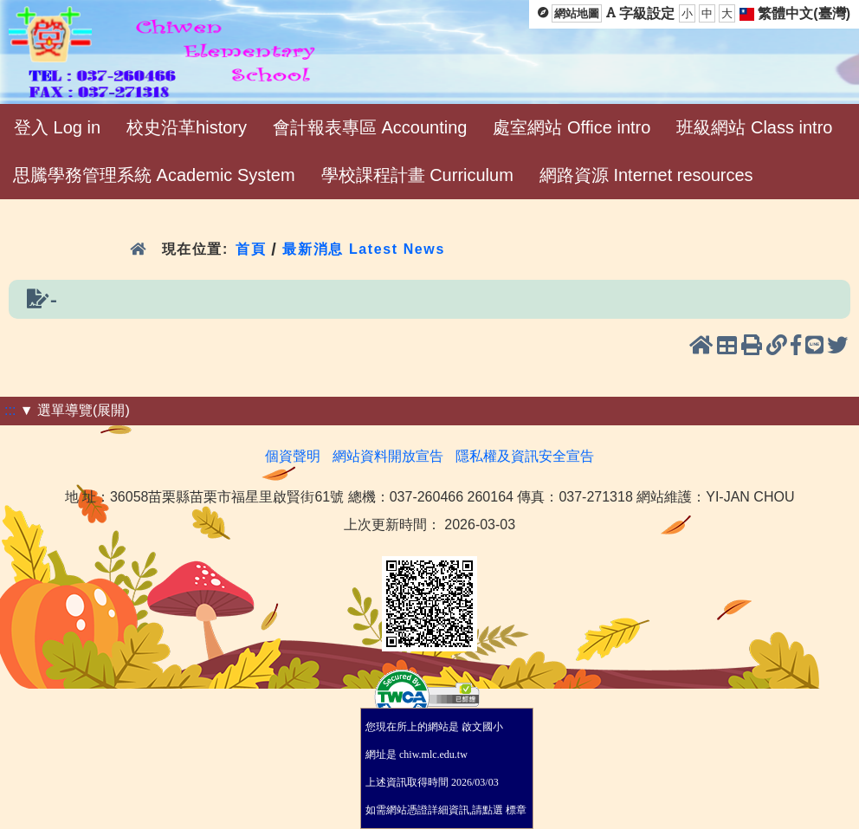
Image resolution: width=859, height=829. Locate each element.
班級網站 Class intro (754, 127)
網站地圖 (576, 13)
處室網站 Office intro (571, 127)
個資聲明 (292, 456)
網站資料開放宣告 (388, 456)
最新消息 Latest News (363, 249)
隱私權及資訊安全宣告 (524, 456)
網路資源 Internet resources (646, 175)
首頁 (250, 249)
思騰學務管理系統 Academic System (154, 175)
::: (10, 410)
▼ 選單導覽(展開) (75, 410)
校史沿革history (186, 127)
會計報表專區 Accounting (370, 127)
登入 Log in (57, 127)
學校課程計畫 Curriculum (417, 175)
